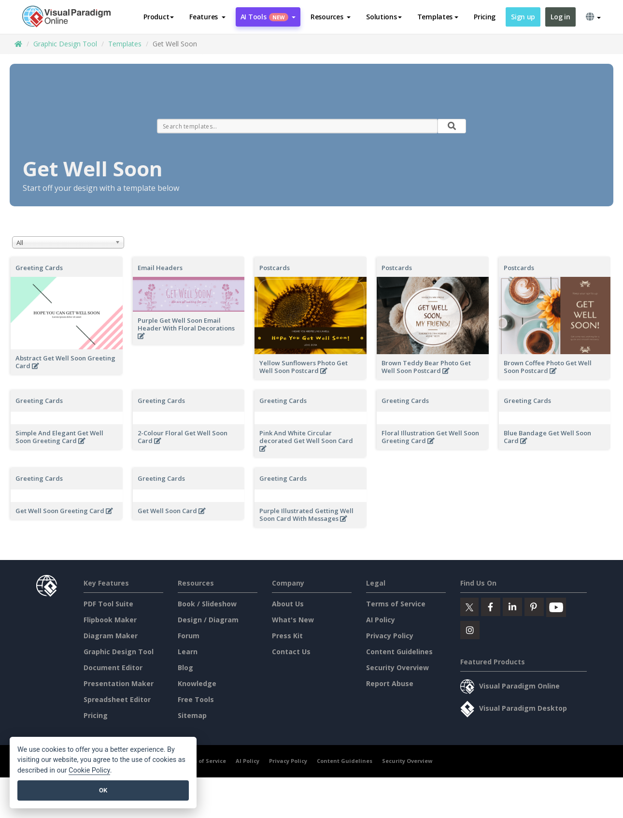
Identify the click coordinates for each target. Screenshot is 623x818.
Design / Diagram (208, 619)
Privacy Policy (389, 635)
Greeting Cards (39, 267)
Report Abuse (389, 683)
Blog (185, 667)
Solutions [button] (383, 16)
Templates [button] (437, 16)
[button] (207, 17)
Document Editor (113, 667)
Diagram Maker (111, 635)
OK (103, 790)
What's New (293, 619)
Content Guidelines (399, 651)
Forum (188, 635)
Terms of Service (395, 603)
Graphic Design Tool (65, 43)
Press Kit (287, 635)
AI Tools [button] (268, 16)
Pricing (485, 16)
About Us (288, 603)
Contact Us (291, 651)
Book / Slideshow (207, 603)
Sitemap (192, 715)
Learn (188, 651)
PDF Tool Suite (108, 603)
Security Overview (397, 667)
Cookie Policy (89, 770)
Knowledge (197, 683)
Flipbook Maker (110, 619)
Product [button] (158, 16)
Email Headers (160, 267)
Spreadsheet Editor (117, 699)
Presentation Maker (119, 683)
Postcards (274, 267)
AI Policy (380, 619)
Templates (125, 43)
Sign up (523, 16)
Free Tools (196, 699)
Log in (560, 16)
